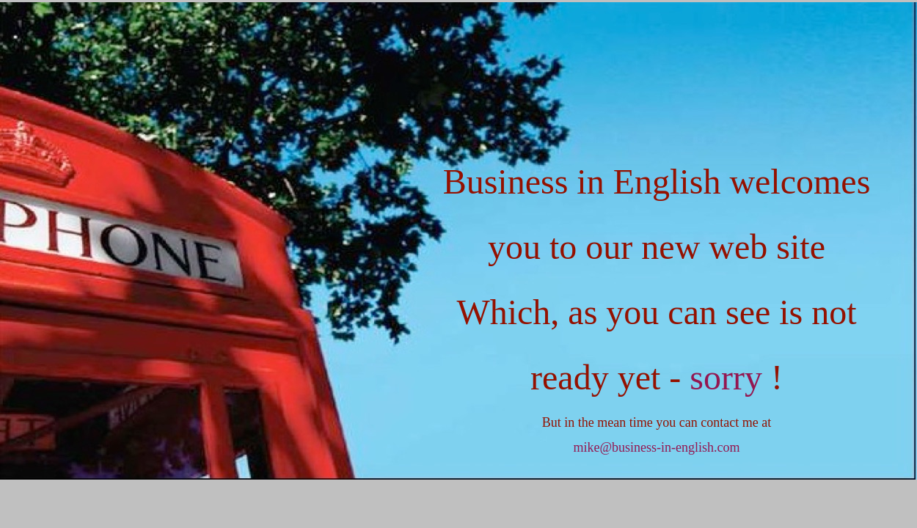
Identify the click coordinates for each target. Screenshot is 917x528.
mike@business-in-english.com (656, 447)
